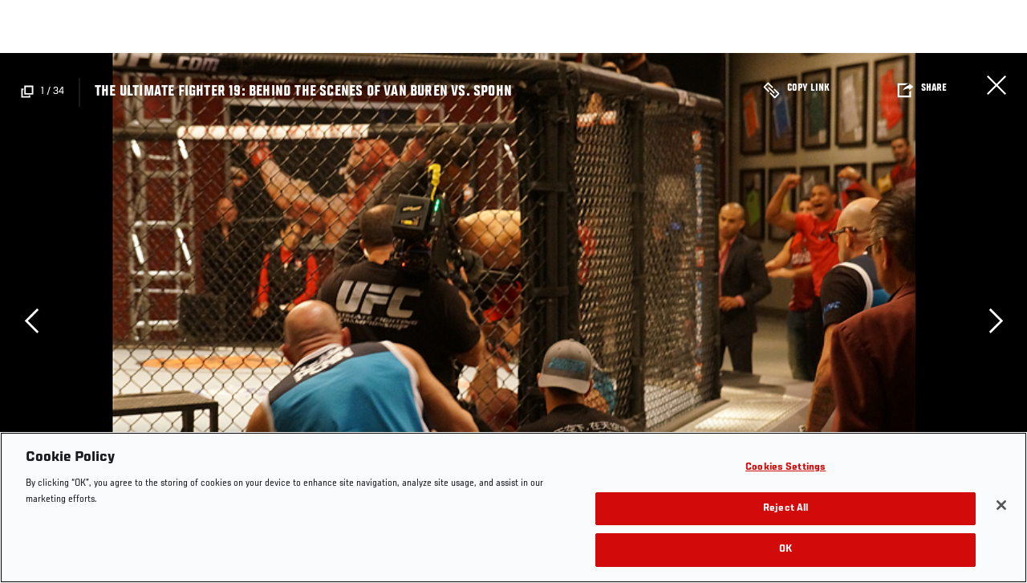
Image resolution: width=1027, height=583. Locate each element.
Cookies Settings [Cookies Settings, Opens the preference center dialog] (785, 468)
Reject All (785, 508)
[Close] (1001, 505)
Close (996, 85)
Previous (31, 320)
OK (785, 549)
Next (996, 320)
